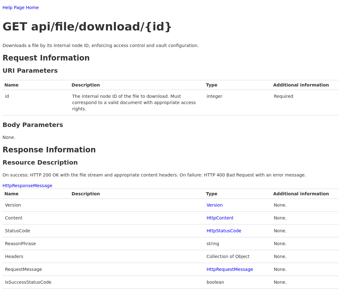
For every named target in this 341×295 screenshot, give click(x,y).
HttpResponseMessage (27, 185)
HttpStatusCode (224, 230)
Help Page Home (21, 7)
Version (215, 205)
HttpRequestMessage (230, 269)
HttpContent (220, 217)
